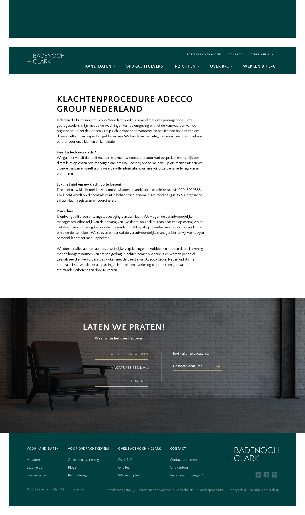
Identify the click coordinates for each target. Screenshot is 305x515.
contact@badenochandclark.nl (128, 190)
